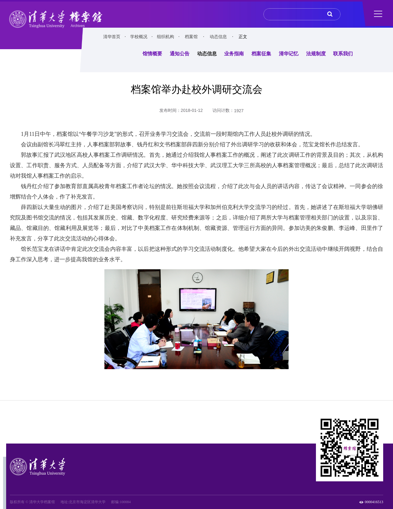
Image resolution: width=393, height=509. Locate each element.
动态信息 (218, 36)
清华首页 (111, 36)
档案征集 (261, 53)
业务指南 (234, 53)
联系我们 (343, 53)
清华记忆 (288, 53)
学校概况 (138, 36)
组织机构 (165, 36)
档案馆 (191, 36)
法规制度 (316, 53)
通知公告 (179, 53)
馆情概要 (152, 53)
